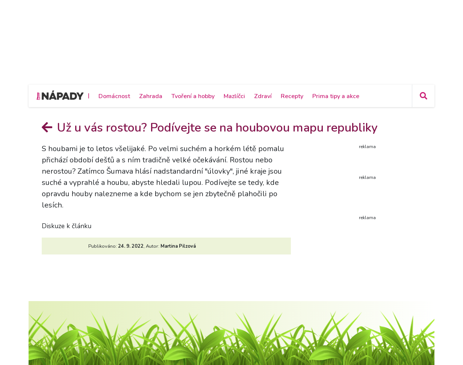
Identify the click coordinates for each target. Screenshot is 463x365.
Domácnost (114, 96)
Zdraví (263, 96)
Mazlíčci (234, 96)
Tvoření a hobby (193, 96)
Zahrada (150, 96)
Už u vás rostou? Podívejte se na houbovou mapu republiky (210, 128)
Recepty (292, 96)
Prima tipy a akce (335, 96)
